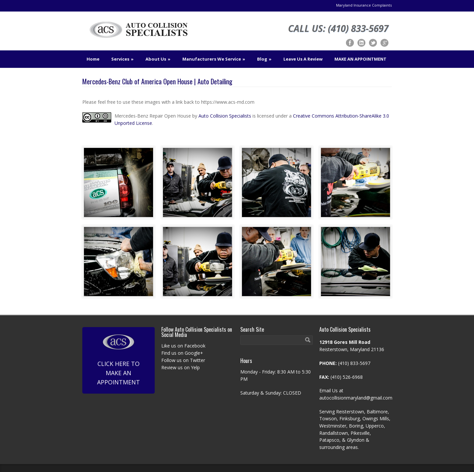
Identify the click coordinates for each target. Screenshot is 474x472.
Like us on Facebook (183, 346)
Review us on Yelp (180, 367)
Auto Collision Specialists (224, 116)
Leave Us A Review (303, 59)
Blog (264, 59)
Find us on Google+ (182, 353)
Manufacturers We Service (213, 59)
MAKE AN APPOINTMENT (360, 59)
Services (122, 59)
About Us (158, 59)
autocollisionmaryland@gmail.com (355, 398)
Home (93, 59)
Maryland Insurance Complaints (364, 5)
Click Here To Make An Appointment (118, 360)
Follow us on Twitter (183, 360)
